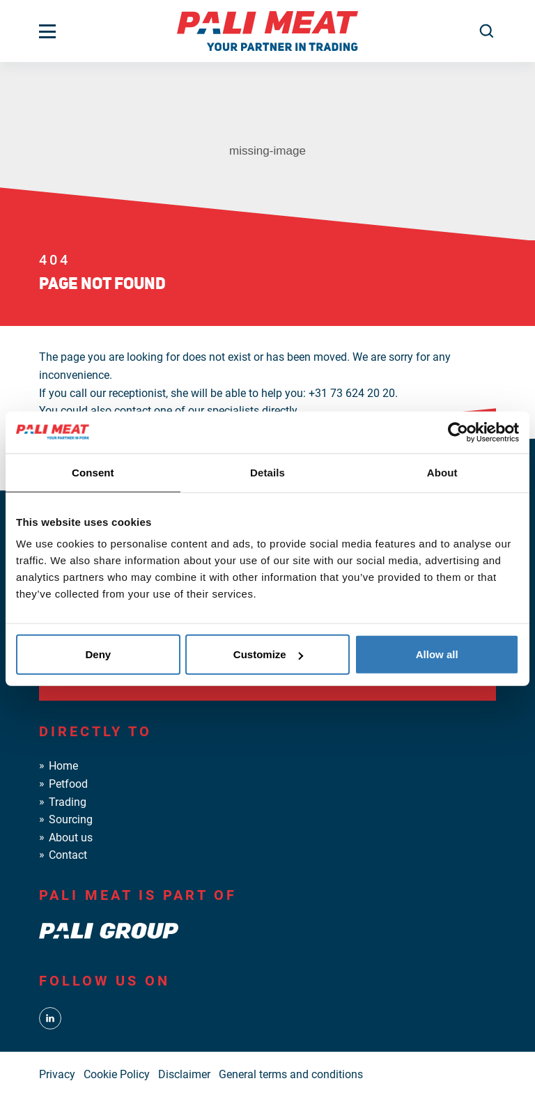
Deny (98, 654)
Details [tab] (267, 472)
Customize (268, 654)
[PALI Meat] (267, 30)
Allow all (437, 654)
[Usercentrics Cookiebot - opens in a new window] (458, 431)
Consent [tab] (93, 472)
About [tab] (442, 472)
